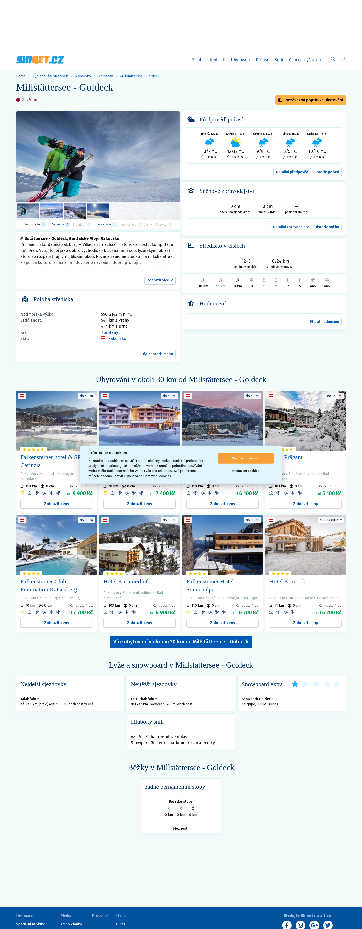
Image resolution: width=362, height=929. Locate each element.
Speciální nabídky (30, 924)
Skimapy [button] (61, 224)
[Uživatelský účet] (333, 59)
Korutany (105, 76)
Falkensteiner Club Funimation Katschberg (48, 585)
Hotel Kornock (287, 581)
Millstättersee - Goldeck (140, 76)
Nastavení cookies (245, 471)
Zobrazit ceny (56, 503)
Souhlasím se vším (246, 458)
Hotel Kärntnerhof (125, 581)
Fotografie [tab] (35, 224)
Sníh (280, 60)
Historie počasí (326, 172)
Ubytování (241, 60)
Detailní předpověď (292, 172)
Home (20, 76)
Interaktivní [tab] (105, 224)
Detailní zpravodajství (291, 227)
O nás (120, 924)
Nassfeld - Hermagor (56, 474)
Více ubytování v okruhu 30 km (181, 642)
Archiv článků (71, 924)
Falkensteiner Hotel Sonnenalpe (210, 585)
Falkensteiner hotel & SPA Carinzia (52, 461)
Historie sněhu (327, 227)
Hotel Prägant (286, 457)
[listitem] (28, 211)
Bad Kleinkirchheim (304, 474)
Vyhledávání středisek (50, 76)
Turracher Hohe (300, 598)
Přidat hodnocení (324, 322)
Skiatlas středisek (208, 60)
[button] (160, 280)
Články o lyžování (305, 59)
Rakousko (83, 76)
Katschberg (48, 598)
